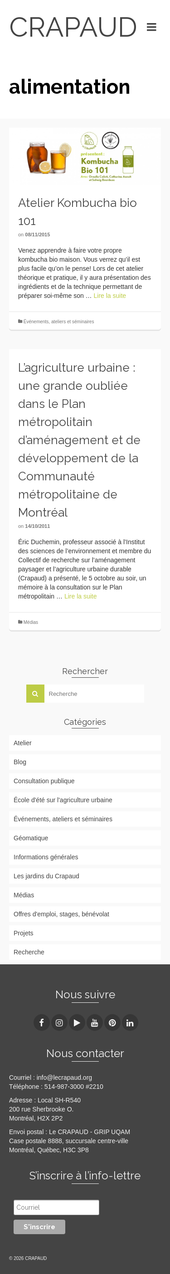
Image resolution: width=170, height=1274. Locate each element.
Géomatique (31, 838)
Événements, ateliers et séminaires (59, 321)
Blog (20, 762)
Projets (24, 933)
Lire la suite (110, 295)
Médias (31, 622)
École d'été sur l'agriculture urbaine (63, 800)
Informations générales (46, 857)
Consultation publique (44, 781)
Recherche (29, 952)
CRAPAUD (71, 27)
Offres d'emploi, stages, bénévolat (61, 914)
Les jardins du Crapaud (46, 876)
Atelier (23, 743)
